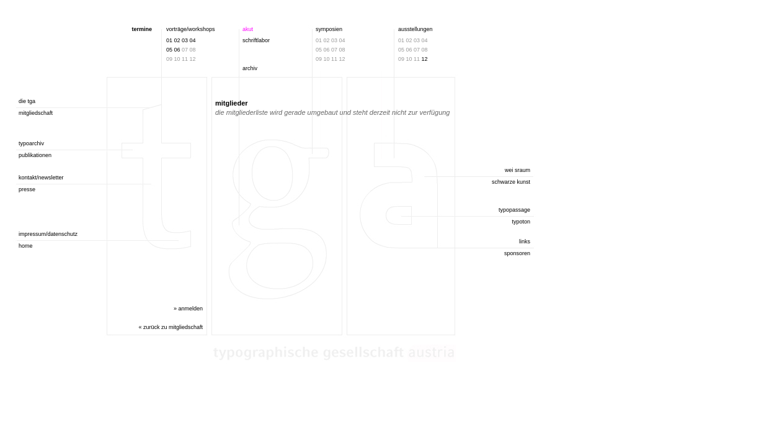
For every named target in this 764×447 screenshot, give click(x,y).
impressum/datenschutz (48, 234)
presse (27, 189)
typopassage (514, 210)
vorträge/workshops (190, 29)
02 (177, 40)
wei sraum (517, 170)
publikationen (35, 155)
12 (425, 59)
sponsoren (517, 253)
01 (169, 40)
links (524, 241)
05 (169, 50)
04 (193, 40)
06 (177, 50)
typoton (521, 222)
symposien (329, 29)
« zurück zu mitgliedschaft (170, 327)
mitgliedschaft (36, 113)
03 (185, 40)
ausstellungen (415, 29)
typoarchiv (31, 143)
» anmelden (188, 308)
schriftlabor (256, 40)
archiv (249, 68)
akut (247, 29)
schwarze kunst (511, 182)
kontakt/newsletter (41, 177)
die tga (27, 101)
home (26, 246)
